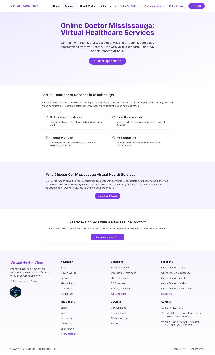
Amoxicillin (66, 323)
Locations (66, 288)
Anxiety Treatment (121, 288)
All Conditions (118, 293)
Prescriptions (118, 313)
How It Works (87, 6)
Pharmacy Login (151, 6)
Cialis (63, 313)
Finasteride (67, 318)
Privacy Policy (178, 349)
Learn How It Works (107, 196)
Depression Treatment (123, 272)
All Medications (69, 333)
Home (56, 6)
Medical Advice (119, 318)
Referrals (116, 323)
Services (69, 6)
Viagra (64, 307)
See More (166, 293)
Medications (67, 283)
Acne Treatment (120, 267)
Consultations (118, 307)
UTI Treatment (119, 278)
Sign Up (196, 6)
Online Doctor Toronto (173, 267)
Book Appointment (107, 61)
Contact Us (105, 6)
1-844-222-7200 (125, 6)
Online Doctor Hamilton (174, 283)
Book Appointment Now (107, 237)
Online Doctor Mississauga (176, 272)
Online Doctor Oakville (173, 278)
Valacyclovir (67, 328)
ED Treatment (118, 283)
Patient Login (176, 6)
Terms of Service (196, 349)
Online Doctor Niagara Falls (176, 288)
